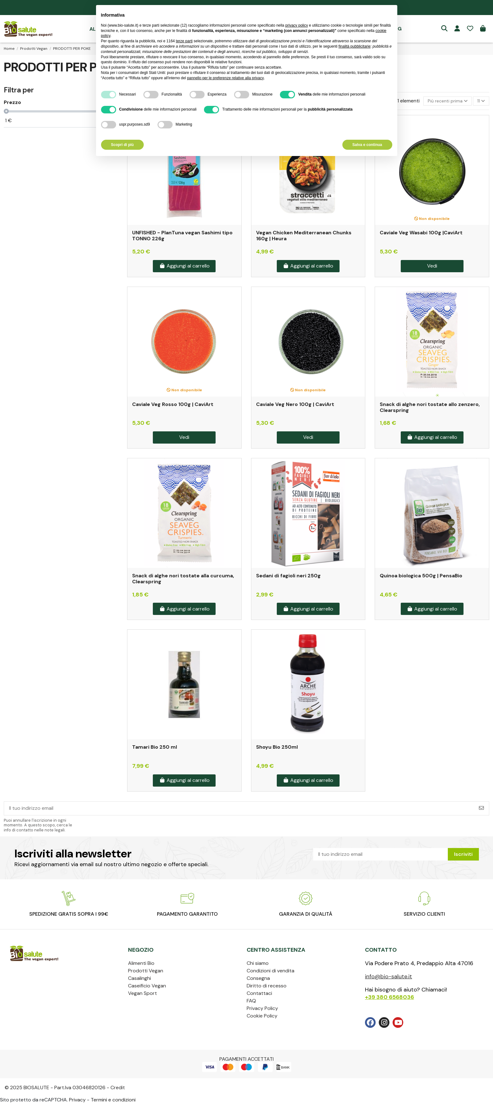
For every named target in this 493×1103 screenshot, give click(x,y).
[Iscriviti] (481, 808)
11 (481, 101)
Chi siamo (258, 963)
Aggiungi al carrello (184, 266)
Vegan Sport (142, 993)
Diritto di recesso (267, 985)
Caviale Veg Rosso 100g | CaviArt (172, 404)
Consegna (258, 978)
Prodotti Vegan (145, 970)
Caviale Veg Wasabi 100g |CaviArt (421, 232)
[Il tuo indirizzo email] (239, 808)
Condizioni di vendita (270, 970)
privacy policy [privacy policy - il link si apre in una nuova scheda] (296, 25)
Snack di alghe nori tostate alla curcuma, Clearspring (183, 578)
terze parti (184, 41)
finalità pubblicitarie (355, 46)
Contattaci (259, 993)
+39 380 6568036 (389, 997)
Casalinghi (139, 978)
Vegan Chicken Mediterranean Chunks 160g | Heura (303, 235)
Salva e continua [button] (367, 145)
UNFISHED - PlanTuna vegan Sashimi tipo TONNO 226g (182, 235)
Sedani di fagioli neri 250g (288, 575)
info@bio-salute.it (388, 976)
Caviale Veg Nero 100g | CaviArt (295, 404)
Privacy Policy (262, 1008)
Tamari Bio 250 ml (154, 747)
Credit (117, 1087)
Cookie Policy (262, 1015)
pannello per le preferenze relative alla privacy (225, 78)
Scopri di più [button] (122, 145)
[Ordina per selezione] (447, 101)
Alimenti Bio (141, 963)
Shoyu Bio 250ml (277, 747)
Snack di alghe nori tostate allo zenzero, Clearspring (430, 407)
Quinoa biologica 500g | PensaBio (421, 575)
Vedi (432, 266)
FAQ (251, 1000)
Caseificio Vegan (147, 985)
